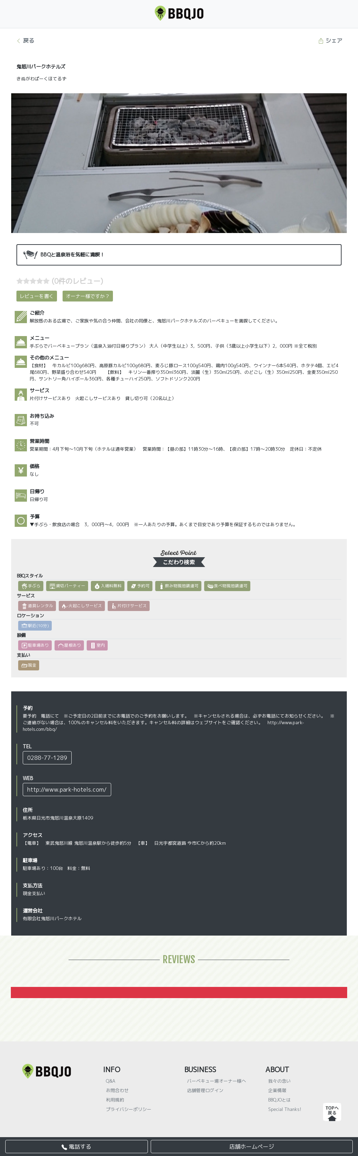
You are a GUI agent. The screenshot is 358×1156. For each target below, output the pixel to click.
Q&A (110, 1081)
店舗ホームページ (251, 1146)
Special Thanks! (284, 1109)
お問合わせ (117, 1090)
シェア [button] (330, 40)
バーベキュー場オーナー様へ (216, 1081)
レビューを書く (37, 296)
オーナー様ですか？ (88, 296)
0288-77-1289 (47, 758)
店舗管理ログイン (205, 1090)
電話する (76, 1146)
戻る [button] (25, 40)
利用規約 (115, 1100)
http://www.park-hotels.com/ (67, 789)
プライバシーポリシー (128, 1109)
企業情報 (277, 1090)
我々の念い (279, 1081)
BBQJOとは (279, 1100)
